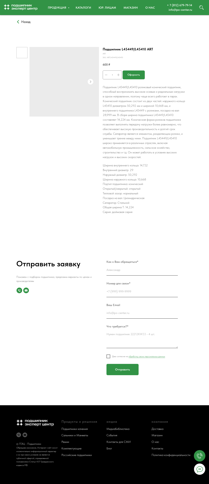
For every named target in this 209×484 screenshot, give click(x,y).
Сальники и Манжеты (74, 435)
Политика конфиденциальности (171, 455)
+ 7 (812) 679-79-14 (179, 5)
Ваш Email (113, 305)
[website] (201, 7)
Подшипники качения (74, 429)
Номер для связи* (118, 283)
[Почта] (26, 290)
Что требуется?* (117, 326)
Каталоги (83, 7)
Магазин (131, 7)
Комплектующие (71, 448)
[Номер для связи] (19, 290)
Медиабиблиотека (117, 429)
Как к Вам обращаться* (122, 262)
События (111, 435)
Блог (109, 448)
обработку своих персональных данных (147, 356)
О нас (150, 7)
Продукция (57, 7)
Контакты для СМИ (118, 442)
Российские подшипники (76, 455)
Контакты (157, 448)
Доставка (157, 429)
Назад (25, 22)
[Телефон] (18, 434)
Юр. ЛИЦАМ (107, 7)
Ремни (65, 442)
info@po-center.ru (180, 9)
